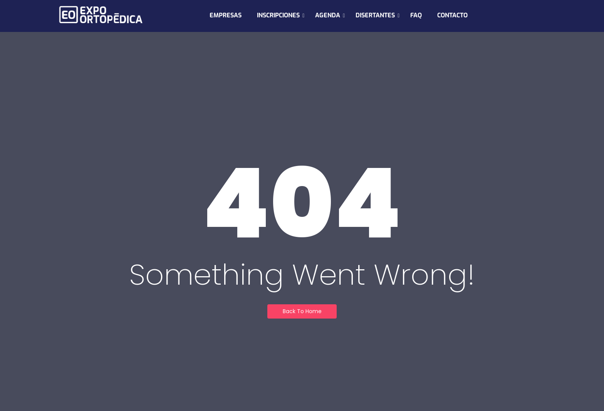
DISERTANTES (377, 15)
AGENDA (330, 15)
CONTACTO (452, 15)
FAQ (416, 15)
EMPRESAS (226, 15)
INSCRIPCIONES (280, 15)
